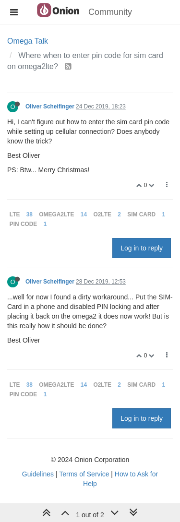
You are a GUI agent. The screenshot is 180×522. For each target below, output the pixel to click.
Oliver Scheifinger (49, 106)
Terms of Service (84, 474)
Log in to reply (141, 248)
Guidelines (38, 474)
